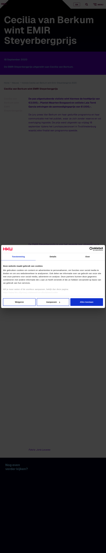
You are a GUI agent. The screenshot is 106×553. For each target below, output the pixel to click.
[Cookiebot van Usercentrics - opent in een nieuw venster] (91, 249)
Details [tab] (53, 256)
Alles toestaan (86, 302)
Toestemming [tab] (18, 256)
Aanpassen (53, 302)
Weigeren (19, 302)
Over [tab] (87, 256)
